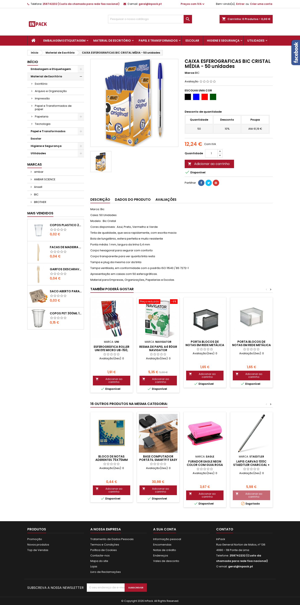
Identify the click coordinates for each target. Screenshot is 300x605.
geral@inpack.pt (150, 4)
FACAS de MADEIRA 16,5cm (66, 247)
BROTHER (39, 202)
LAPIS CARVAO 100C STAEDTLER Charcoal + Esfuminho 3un (251, 464)
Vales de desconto (166, 561)
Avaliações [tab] (165, 199)
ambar (38, 172)
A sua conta (164, 529)
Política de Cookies (103, 550)
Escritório (41, 84)
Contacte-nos (100, 556)
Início (32, 61)
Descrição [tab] (100, 199)
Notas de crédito (164, 550)
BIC (35, 194)
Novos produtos (38, 545)
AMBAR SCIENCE (44, 179)
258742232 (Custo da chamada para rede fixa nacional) (81, 4)
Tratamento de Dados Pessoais (112, 539)
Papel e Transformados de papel (53, 107)
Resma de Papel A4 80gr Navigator (158, 348)
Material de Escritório (112, 40)
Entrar (240, 4)
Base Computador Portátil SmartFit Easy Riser (158, 459)
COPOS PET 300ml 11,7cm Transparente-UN (66, 313)
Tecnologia (42, 124)
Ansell (37, 187)
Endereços (160, 556)
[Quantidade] (211, 153)
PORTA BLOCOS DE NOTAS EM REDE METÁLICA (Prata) (251, 345)
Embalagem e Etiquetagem (64, 40)
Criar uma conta (261, 4)
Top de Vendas (37, 550)
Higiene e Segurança (223, 40)
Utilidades (255, 40)
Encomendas (162, 545)
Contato (224, 529)
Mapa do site (99, 561)
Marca (189, 73)
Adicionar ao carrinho (209, 163)
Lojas (93, 566)
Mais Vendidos (40, 213)
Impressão (42, 98)
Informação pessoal (167, 539)
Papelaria (41, 117)
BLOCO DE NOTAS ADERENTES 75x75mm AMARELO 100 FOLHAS (111, 459)
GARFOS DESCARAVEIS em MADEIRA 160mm (66, 269)
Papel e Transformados (158, 40)
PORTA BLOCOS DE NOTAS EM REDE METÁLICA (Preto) (205, 345)
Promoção (34, 539)
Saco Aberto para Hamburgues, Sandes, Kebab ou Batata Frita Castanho (66, 291)
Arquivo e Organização (51, 91)
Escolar (192, 40)
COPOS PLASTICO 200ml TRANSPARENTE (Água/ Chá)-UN (66, 225)
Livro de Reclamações (105, 572)
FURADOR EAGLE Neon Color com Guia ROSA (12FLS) (205, 464)
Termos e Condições (104, 545)
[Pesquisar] (150, 19)
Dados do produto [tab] (133, 199)
